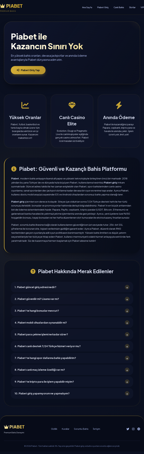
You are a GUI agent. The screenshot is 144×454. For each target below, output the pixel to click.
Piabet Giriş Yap (28, 70)
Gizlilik (54, 431)
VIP (142, 7)
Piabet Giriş (103, 7)
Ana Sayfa (87, 7)
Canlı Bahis (119, 7)
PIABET (11, 6)
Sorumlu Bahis (81, 431)
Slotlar (132, 7)
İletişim (96, 431)
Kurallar (65, 431)
